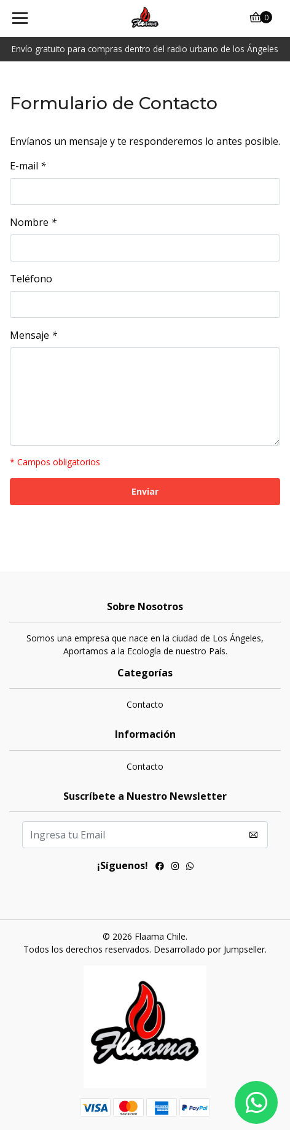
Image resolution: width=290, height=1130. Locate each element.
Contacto (145, 704)
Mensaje (33, 335)
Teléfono (31, 278)
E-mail (28, 165)
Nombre (33, 222)
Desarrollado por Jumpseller (209, 949)
